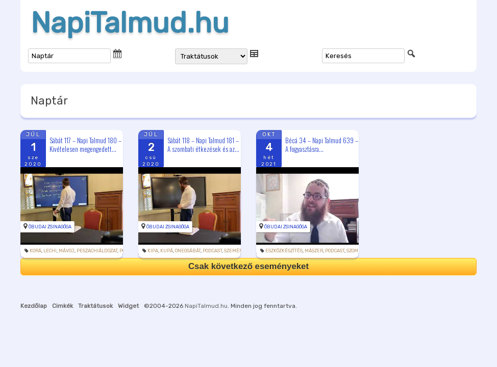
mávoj (66, 250)
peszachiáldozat (97, 250)
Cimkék (62, 305)
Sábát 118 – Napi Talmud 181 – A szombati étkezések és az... (203, 144)
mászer (314, 250)
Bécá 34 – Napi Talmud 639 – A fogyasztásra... (321, 144)
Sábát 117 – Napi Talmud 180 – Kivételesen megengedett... (85, 144)
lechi (50, 250)
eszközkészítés (284, 250)
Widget (128, 305)
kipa (152, 250)
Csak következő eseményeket (248, 266)
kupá (166, 250)
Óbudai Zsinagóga (50, 226)
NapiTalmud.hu (130, 23)
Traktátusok (95, 305)
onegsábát (188, 250)
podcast (212, 250)
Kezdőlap (33, 305)
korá (35, 250)
